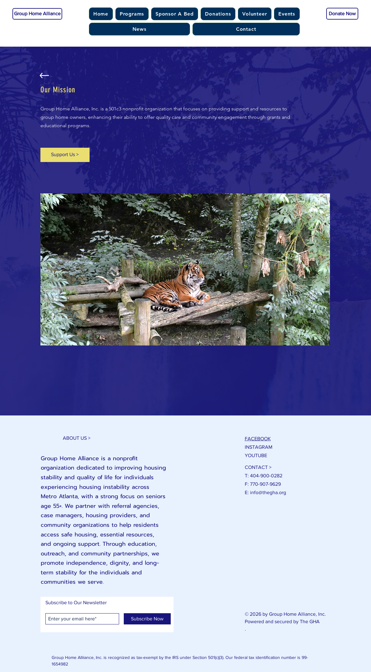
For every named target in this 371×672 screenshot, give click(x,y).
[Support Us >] (65, 155)
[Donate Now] (342, 14)
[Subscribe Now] (147, 618)
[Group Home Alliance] (37, 14)
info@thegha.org (268, 492)
